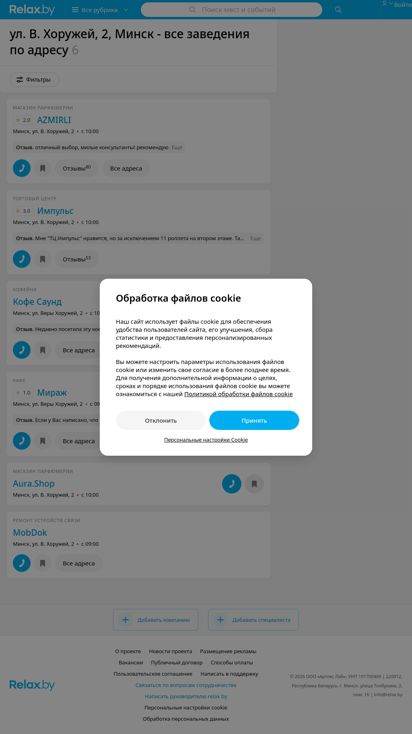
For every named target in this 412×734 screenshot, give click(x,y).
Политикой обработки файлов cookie (238, 394)
